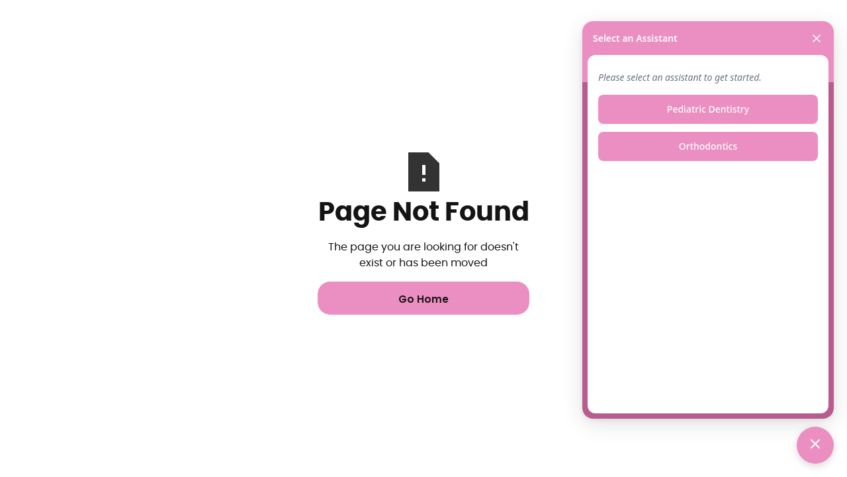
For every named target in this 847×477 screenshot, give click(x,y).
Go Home (423, 299)
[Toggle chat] (815, 445)
